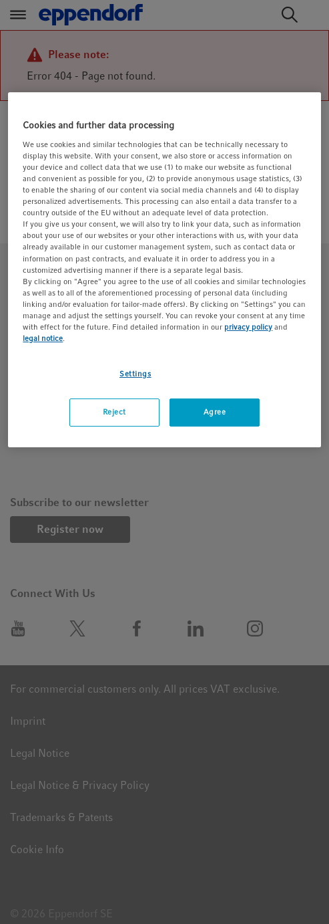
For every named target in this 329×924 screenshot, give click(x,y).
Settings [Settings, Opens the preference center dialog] (135, 373)
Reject (114, 412)
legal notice (43, 338)
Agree (215, 412)
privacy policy (248, 327)
